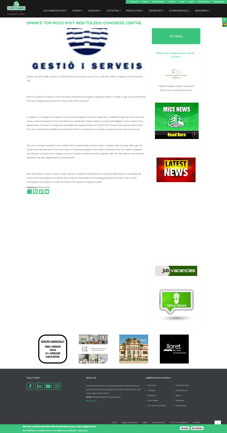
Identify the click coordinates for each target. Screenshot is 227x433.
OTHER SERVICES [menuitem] (178, 11)
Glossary (180, 400)
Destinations (181, 390)
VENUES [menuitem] (76, 11)
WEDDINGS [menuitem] (201, 11)
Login (191, 1)
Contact (134, 1)
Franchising (181, 405)
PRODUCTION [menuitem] (134, 11)
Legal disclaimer (130, 422)
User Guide (153, 400)
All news (176, 36)
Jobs (182, 1)
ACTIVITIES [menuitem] (112, 11)
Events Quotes (182, 385)
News (145, 1)
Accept (184, 428)
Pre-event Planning (157, 405)
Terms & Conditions (179, 422)
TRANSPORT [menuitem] (155, 11)
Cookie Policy (158, 422)
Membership (158, 1)
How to (172, 1)
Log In (114, 422)
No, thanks (197, 428)
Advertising (219, 1)
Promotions (204, 1)
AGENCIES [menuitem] (94, 11)
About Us (152, 385)
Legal (144, 422)
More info (83, 430)
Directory (152, 395)
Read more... (92, 400)
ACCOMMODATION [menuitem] (54, 11)
